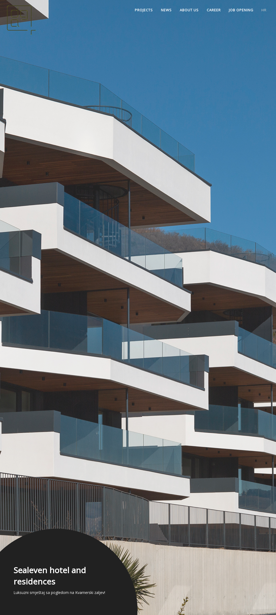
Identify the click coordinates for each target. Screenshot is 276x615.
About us (189, 10)
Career (214, 10)
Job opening (241, 10)
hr (264, 10)
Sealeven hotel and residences (49, 576)
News (166, 10)
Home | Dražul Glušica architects (25, 19)
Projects (144, 10)
